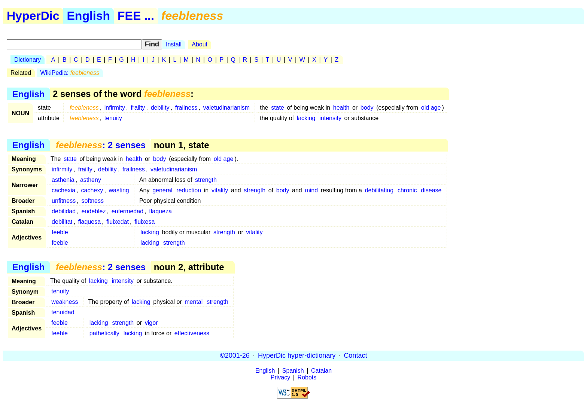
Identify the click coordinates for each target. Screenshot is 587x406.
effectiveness (191, 333)
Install (174, 44)
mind (311, 190)
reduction (188, 190)
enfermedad (127, 211)
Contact (355, 355)
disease (431, 190)
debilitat (62, 222)
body (367, 107)
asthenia (63, 180)
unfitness (64, 201)
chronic (407, 190)
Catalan (321, 370)
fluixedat (117, 222)
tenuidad (62, 312)
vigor (151, 323)
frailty (138, 107)
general (162, 190)
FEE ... (136, 15)
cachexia (63, 190)
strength (206, 180)
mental (194, 302)
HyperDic (33, 15)
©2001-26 (235, 355)
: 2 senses (101, 145)
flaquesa (89, 222)
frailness (186, 107)
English (88, 15)
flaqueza (160, 211)
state (277, 107)
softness (92, 201)
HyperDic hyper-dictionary (296, 355)
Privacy (280, 377)
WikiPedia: (69, 73)
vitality (220, 190)
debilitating (379, 190)
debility (160, 107)
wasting (119, 190)
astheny (90, 180)
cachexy (92, 190)
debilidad (64, 211)
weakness (64, 302)
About (199, 44)
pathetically (104, 333)
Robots (307, 377)
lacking (306, 118)
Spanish (293, 370)
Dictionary (27, 60)
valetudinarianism (226, 107)
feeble (60, 232)
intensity (330, 118)
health (341, 107)
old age (431, 107)
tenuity (113, 118)
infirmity (114, 107)
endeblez (93, 211)
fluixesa (144, 222)
